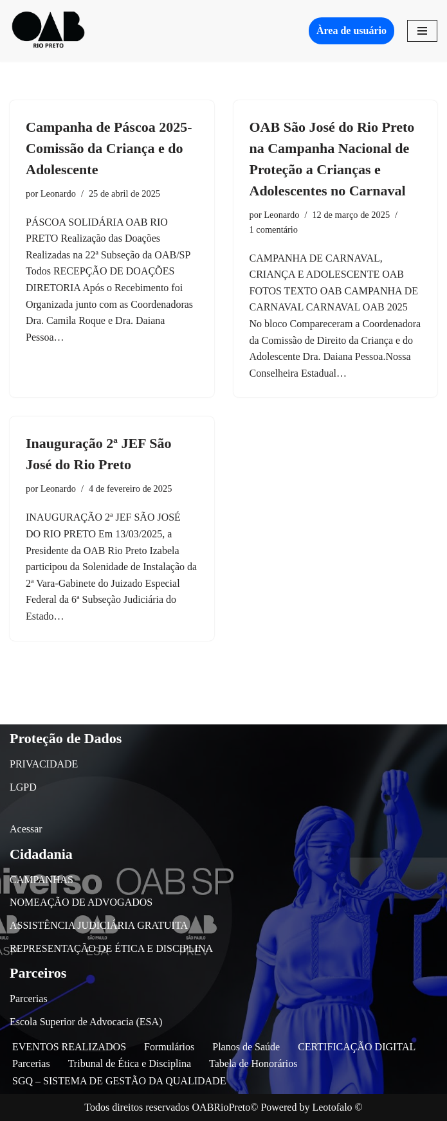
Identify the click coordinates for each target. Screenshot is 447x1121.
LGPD (23, 787)
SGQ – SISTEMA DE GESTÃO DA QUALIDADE (119, 1080)
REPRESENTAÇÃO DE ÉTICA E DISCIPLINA (111, 948)
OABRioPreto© (225, 1107)
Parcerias (29, 998)
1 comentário (274, 229)
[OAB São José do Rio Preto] (48, 31)
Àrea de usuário (351, 30)
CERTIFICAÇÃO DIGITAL (356, 1046)
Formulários (169, 1046)
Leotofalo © (337, 1107)
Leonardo (58, 193)
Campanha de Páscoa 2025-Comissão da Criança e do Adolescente (109, 148)
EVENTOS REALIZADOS (69, 1046)
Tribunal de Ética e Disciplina (129, 1063)
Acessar (26, 828)
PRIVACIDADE (44, 763)
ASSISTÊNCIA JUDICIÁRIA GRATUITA (99, 925)
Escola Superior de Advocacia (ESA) (86, 1021)
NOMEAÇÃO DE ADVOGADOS (81, 902)
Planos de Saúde (246, 1046)
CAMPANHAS (41, 879)
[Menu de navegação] (422, 31)
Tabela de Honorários (253, 1063)
